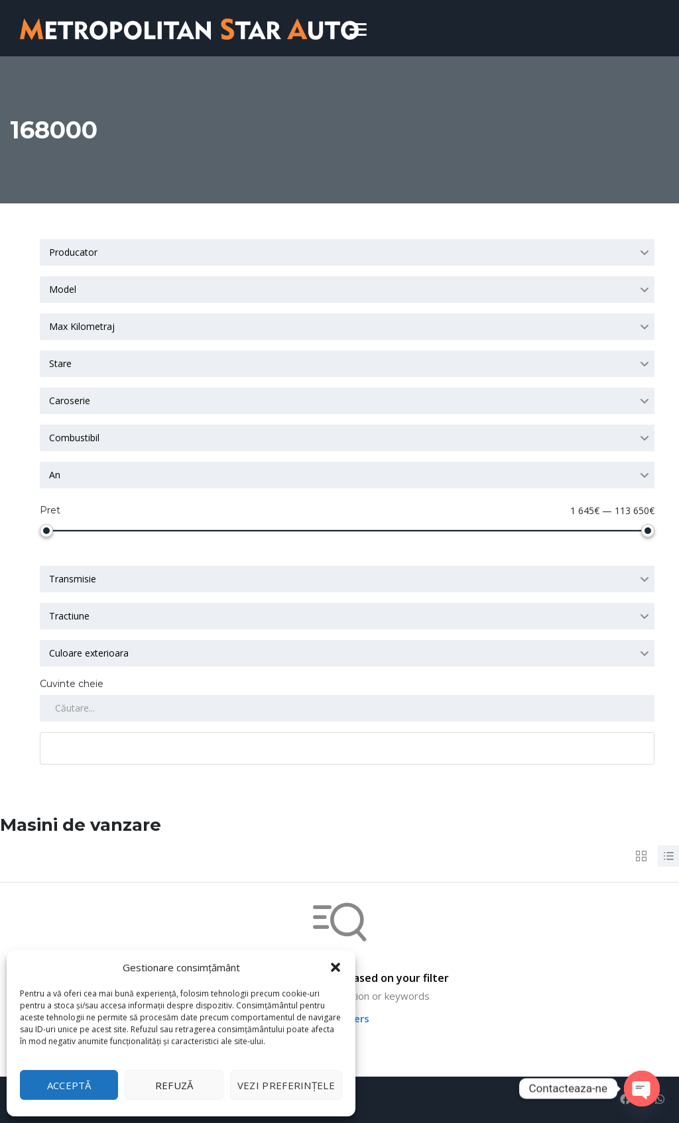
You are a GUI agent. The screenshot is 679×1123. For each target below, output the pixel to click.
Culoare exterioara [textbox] (89, 653)
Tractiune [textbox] (69, 616)
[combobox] (347, 252)
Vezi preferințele (286, 1085)
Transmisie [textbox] (72, 578)
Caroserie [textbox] (69, 400)
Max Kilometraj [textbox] (82, 326)
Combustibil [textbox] (74, 437)
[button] (335, 967)
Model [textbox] (62, 289)
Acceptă (69, 1085)
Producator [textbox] (73, 252)
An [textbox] (54, 474)
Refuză (174, 1085)
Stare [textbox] (60, 363)
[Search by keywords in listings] (347, 708)
